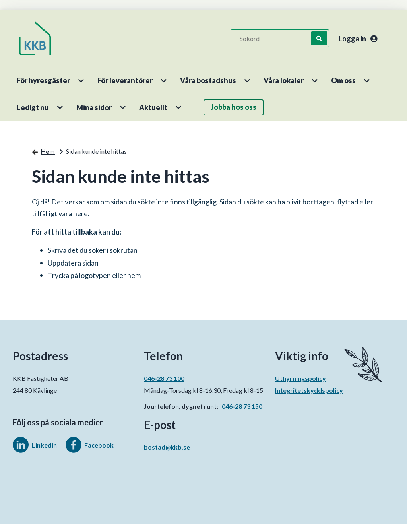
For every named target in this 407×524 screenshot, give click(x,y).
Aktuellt (153, 107)
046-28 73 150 (242, 406)
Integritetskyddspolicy (309, 390)
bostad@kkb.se (167, 447)
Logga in (358, 38)
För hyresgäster (43, 80)
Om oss (343, 80)
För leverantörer (125, 80)
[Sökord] (275, 39)
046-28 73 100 (164, 378)
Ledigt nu (33, 107)
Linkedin (44, 445)
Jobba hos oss (233, 107)
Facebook (99, 445)
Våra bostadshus (208, 80)
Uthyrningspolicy (300, 378)
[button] (82, 80)
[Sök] (319, 38)
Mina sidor (94, 107)
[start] (35, 38)
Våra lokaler (284, 80)
